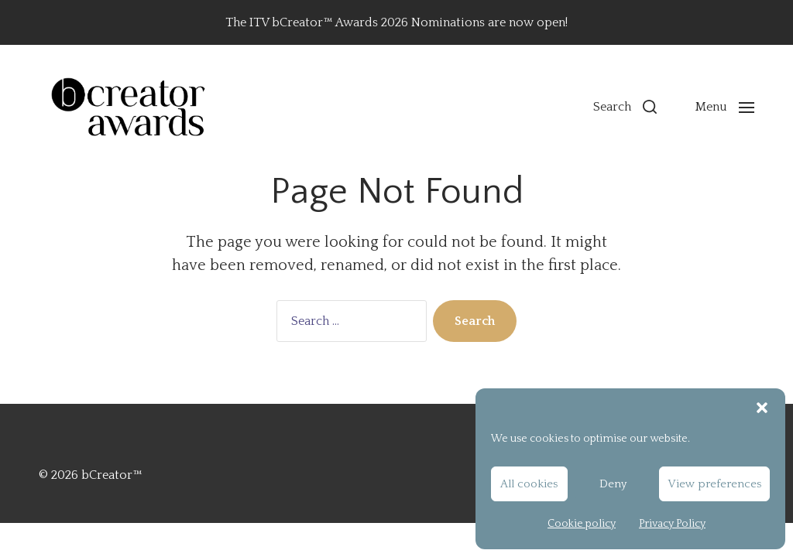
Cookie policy (582, 524)
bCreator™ (111, 475)
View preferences (714, 483)
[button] (762, 407)
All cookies (529, 483)
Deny (613, 483)
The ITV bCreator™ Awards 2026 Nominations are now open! (396, 22)
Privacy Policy (672, 524)
